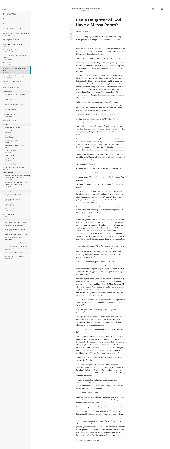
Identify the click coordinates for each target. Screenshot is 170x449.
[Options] (166, 9)
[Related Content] (162, 9)
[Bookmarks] (158, 9)
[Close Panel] (28, 9)
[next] (167, 226)
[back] (2, 9)
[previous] (34, 226)
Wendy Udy (83, 31)
